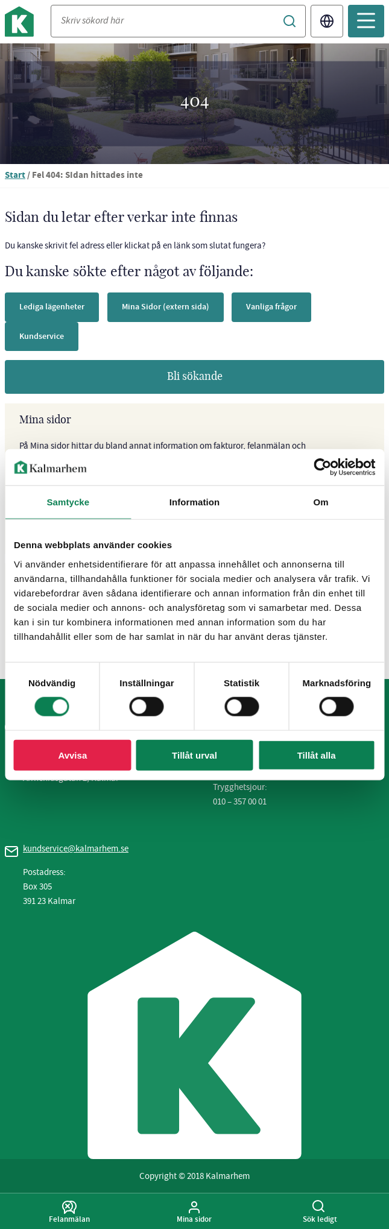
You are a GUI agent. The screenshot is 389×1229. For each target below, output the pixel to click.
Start (15, 176)
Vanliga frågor (271, 307)
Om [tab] (321, 502)
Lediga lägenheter (51, 307)
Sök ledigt (319, 1212)
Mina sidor (195, 1212)
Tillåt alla (316, 755)
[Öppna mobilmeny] (366, 21)
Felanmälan (69, 1212)
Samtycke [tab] (67, 502)
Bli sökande (195, 376)
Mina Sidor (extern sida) (165, 307)
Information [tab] (194, 502)
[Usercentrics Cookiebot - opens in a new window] (322, 467)
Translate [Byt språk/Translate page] (327, 21)
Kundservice (41, 336)
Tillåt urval (194, 755)
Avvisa (72, 755)
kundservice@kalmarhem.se (75, 848)
